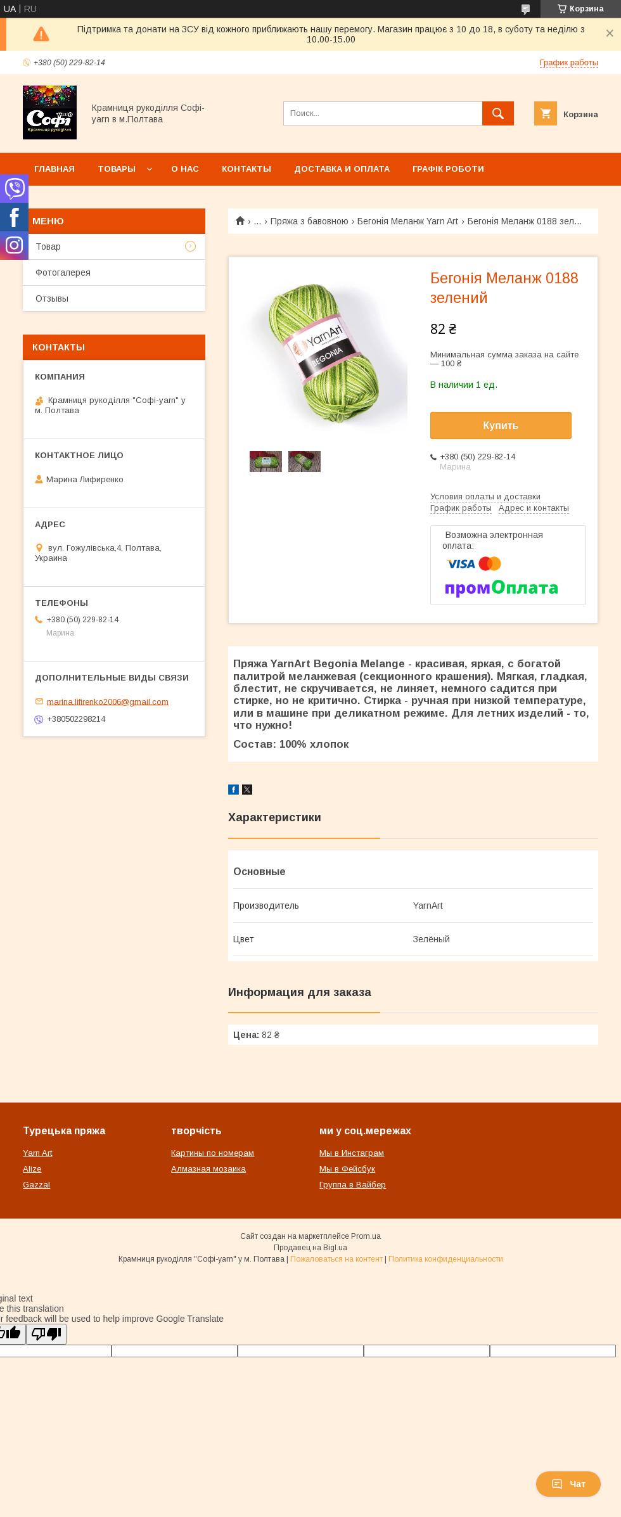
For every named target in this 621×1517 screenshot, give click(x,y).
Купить (501, 425)
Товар (48, 246)
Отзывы (51, 298)
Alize (32, 1169)
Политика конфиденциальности (445, 1259)
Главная (54, 169)
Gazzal (36, 1184)
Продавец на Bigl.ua (310, 1247)
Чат (568, 1484)
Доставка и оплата (342, 169)
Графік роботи (448, 169)
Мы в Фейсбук (347, 1169)
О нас (185, 169)
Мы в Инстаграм (351, 1153)
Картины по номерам (212, 1153)
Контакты (246, 169)
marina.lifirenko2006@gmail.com (108, 701)
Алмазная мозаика (208, 1169)
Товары (117, 169)
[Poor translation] (46, 1334)
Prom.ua (366, 1236)
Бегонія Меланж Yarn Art (407, 221)
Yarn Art (37, 1153)
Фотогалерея (63, 272)
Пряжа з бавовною (310, 221)
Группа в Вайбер (352, 1184)
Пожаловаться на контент (336, 1259)
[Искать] (498, 113)
